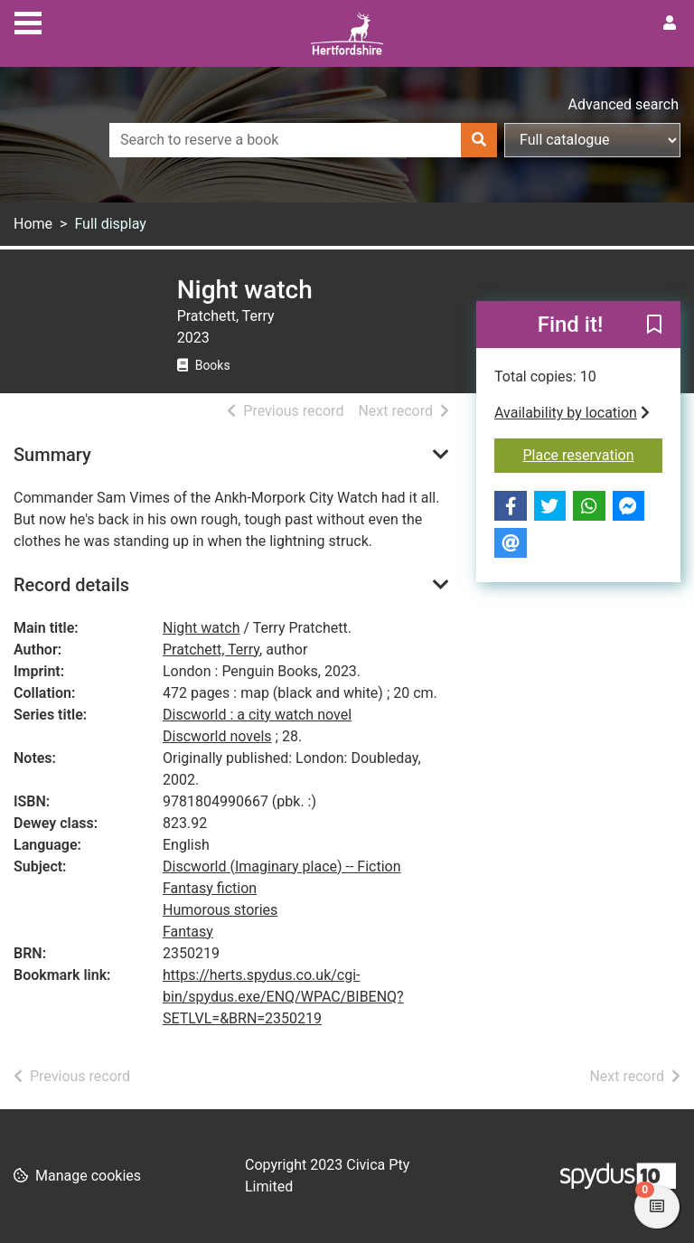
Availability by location (572, 412)
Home (33, 223)
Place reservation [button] (593, 454)
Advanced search (623, 104)
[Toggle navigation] (28, 20)
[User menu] (669, 23)
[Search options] (592, 140)
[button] (654, 325)
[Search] (479, 140)
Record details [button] (71, 585)
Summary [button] (52, 455)
